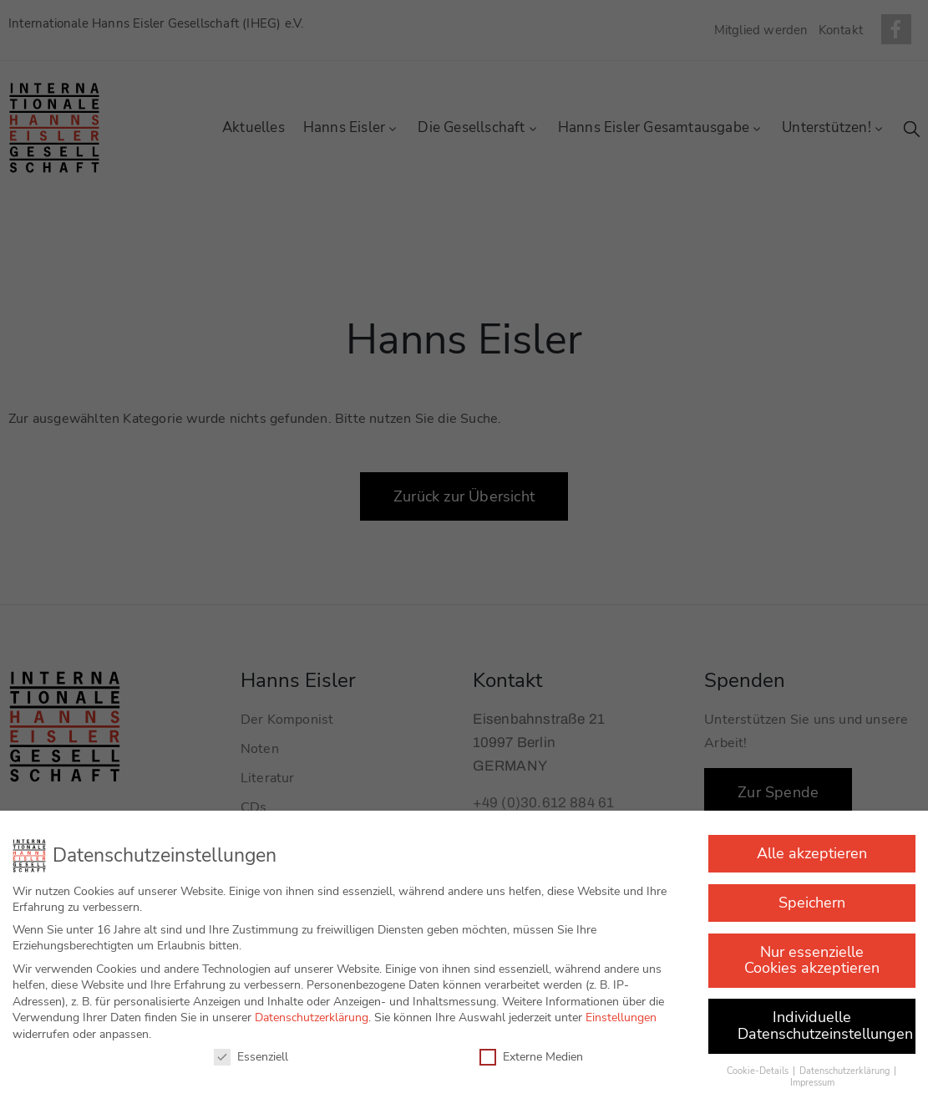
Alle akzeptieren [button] (812, 843)
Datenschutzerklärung (311, 1007)
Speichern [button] (811, 893)
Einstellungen (621, 1007)
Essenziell (251, 1047)
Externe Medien (531, 1047)
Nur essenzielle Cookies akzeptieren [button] (812, 950)
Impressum (812, 1072)
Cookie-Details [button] (759, 1061)
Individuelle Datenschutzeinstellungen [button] (825, 1015)
